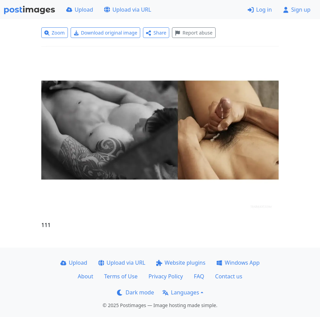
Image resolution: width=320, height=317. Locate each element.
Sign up (296, 9)
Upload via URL (127, 9)
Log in (260, 9)
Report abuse (193, 32)
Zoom (54, 32)
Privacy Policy (165, 276)
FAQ (199, 276)
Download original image (105, 32)
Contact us (229, 276)
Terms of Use (120, 276)
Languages (180, 292)
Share (156, 32)
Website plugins (180, 262)
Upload (79, 9)
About (85, 276)
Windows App (238, 262)
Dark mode (135, 292)
